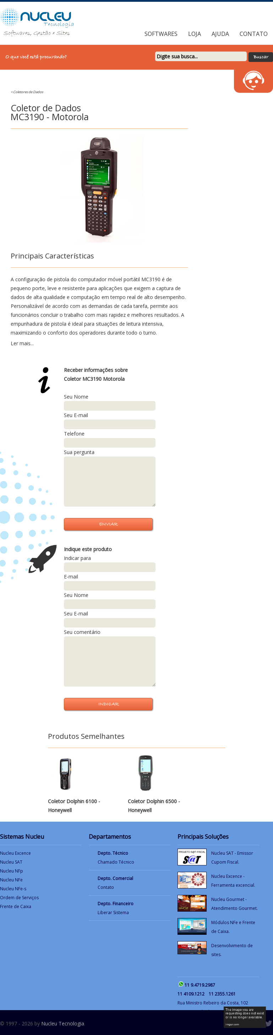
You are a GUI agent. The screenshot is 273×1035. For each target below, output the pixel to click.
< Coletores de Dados (27, 92)
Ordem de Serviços (19, 898)
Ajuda (220, 34)
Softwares (161, 34)
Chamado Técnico (116, 862)
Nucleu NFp (11, 871)
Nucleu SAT (11, 862)
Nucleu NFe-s (13, 889)
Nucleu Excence (15, 853)
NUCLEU (46, 16)
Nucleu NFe (11, 880)
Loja (194, 34)
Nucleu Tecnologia (62, 1023)
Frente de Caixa (15, 906)
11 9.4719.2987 (200, 985)
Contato (254, 34)
